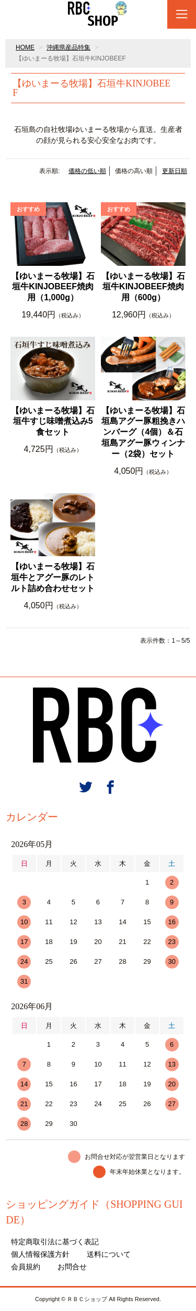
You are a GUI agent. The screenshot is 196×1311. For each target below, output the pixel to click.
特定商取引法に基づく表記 (55, 1241)
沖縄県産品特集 (68, 47)
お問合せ (72, 1266)
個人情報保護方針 (40, 1254)
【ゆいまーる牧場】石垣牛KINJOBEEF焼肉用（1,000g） (53, 287)
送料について (109, 1254)
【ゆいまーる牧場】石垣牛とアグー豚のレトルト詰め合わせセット (53, 577)
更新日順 (174, 171)
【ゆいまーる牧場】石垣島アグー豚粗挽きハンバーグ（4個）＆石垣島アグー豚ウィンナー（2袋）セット (143, 432)
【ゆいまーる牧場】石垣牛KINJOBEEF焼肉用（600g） (143, 287)
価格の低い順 (87, 171)
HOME (25, 47)
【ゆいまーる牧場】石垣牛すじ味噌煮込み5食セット (53, 421)
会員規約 (25, 1266)
